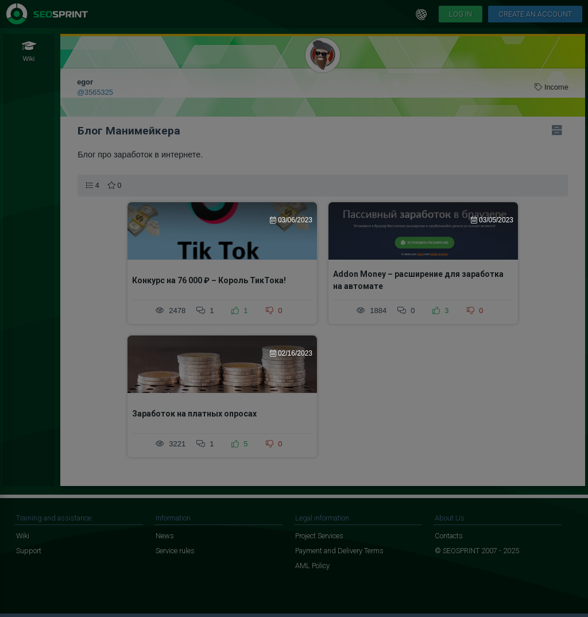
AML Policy (312, 565)
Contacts (449, 535)
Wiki (22, 535)
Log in (460, 14)
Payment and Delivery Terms (339, 550)
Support (28, 550)
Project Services (319, 535)
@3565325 (95, 92)
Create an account (535, 14)
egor (85, 82)
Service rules (175, 550)
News (165, 535)
